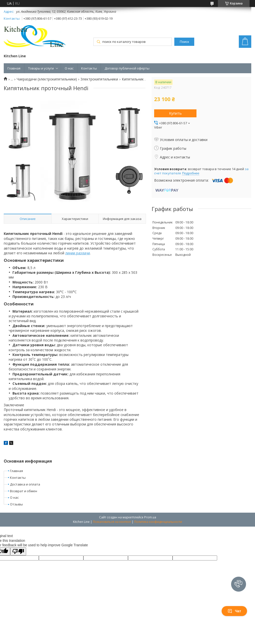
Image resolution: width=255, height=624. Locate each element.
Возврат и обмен (23, 491)
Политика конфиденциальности (158, 522)
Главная (13, 68)
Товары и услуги (41, 68)
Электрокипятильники (99, 79)
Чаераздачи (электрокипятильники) (47, 79)
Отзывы (16, 504)
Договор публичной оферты (127, 68)
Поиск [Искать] (184, 42)
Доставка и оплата (25, 484)
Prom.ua (150, 517)
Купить (175, 113)
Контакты (89, 68)
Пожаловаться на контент (112, 522)
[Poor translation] (18, 551)
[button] (238, 584)
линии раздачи (77, 253)
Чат (234, 611)
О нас (69, 68)
